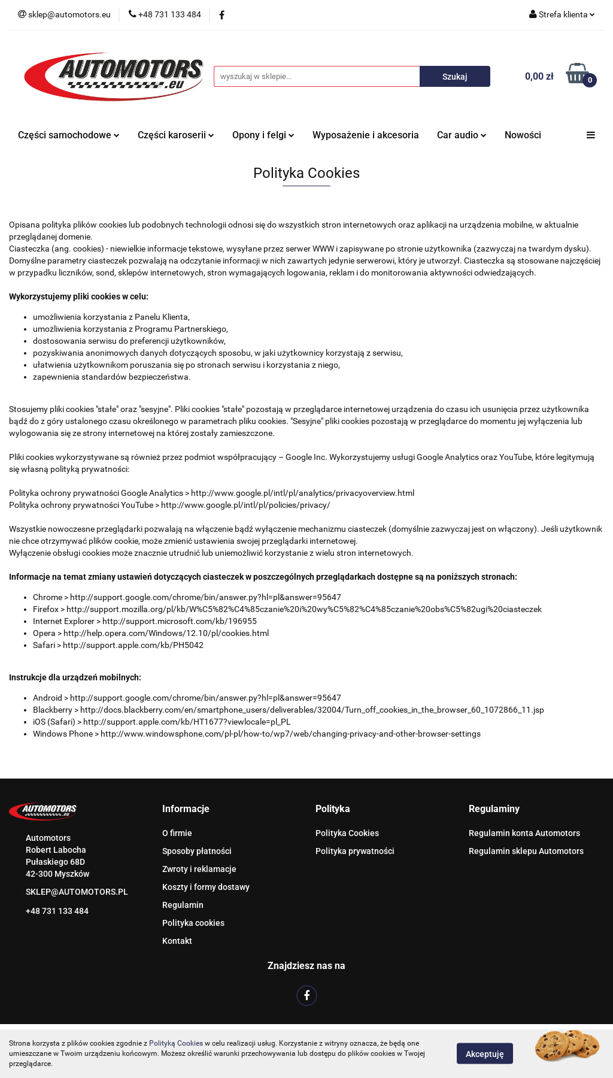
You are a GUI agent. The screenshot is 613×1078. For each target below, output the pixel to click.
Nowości (523, 135)
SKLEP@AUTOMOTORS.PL (77, 892)
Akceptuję (485, 1054)
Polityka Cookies (347, 833)
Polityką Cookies (176, 1043)
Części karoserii (176, 135)
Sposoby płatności (197, 851)
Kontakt (177, 941)
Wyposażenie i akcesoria (365, 135)
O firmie (177, 833)
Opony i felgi (263, 135)
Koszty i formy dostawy (206, 887)
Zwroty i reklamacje (199, 869)
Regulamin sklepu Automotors (526, 851)
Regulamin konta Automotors (524, 833)
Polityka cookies (193, 923)
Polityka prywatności (354, 851)
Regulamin (183, 905)
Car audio (462, 135)
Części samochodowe (69, 135)
